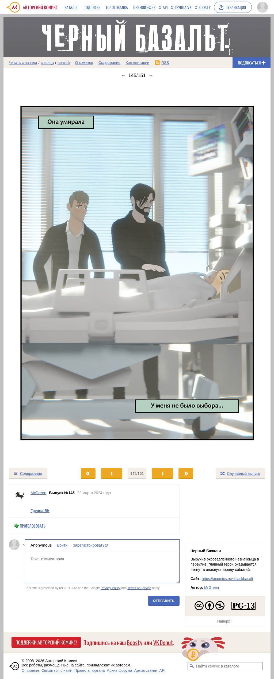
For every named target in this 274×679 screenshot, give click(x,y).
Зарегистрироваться (90, 545)
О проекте (30, 670)
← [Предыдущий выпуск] (123, 75)
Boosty (205, 7)
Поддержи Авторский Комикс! (46, 642)
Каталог (71, 7)
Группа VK (183, 7)
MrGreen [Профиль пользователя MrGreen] (38, 492)
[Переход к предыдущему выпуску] (36, 273)
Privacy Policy (110, 588)
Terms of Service (139, 588)
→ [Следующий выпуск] (151, 75)
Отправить (163, 600)
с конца (47, 62)
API (165, 7)
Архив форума (119, 670)
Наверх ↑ (225, 621)
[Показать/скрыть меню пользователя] (262, 7)
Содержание (109, 62)
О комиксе (84, 62)
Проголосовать (32, 526)
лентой (64, 62)
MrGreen (211, 587)
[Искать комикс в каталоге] (191, 666)
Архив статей (145, 670)
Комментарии (137, 62)
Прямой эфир (144, 7)
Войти (62, 545)
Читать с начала (23, 62)
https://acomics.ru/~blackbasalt (227, 579)
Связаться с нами (56, 670)
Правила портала (89, 670)
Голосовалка (117, 7)
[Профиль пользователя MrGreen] (19, 501)
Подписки (92, 7)
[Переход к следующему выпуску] (137, 273)
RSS (165, 62)
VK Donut (163, 642)
